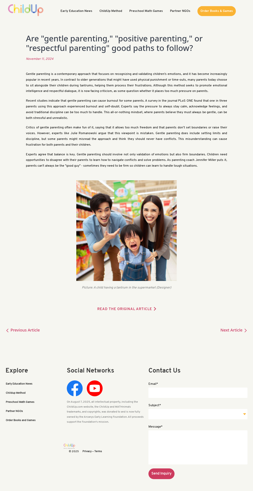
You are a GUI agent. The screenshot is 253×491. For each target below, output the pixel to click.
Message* (155, 426)
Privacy (87, 451)
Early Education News (19, 383)
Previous (23, 330)
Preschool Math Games (20, 402)
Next (233, 330)
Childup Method (15, 393)
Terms (98, 451)
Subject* (154, 405)
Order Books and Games (21, 420)
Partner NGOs (14, 411)
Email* (153, 384)
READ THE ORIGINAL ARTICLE (124, 309)
